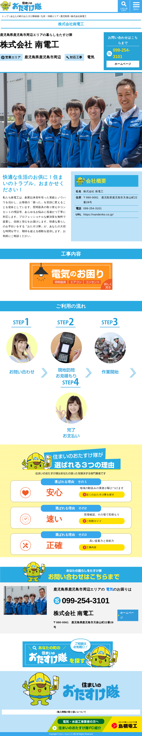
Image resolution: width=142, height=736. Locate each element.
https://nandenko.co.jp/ (98, 214)
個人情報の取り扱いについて (71, 712)
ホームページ (123, 63)
